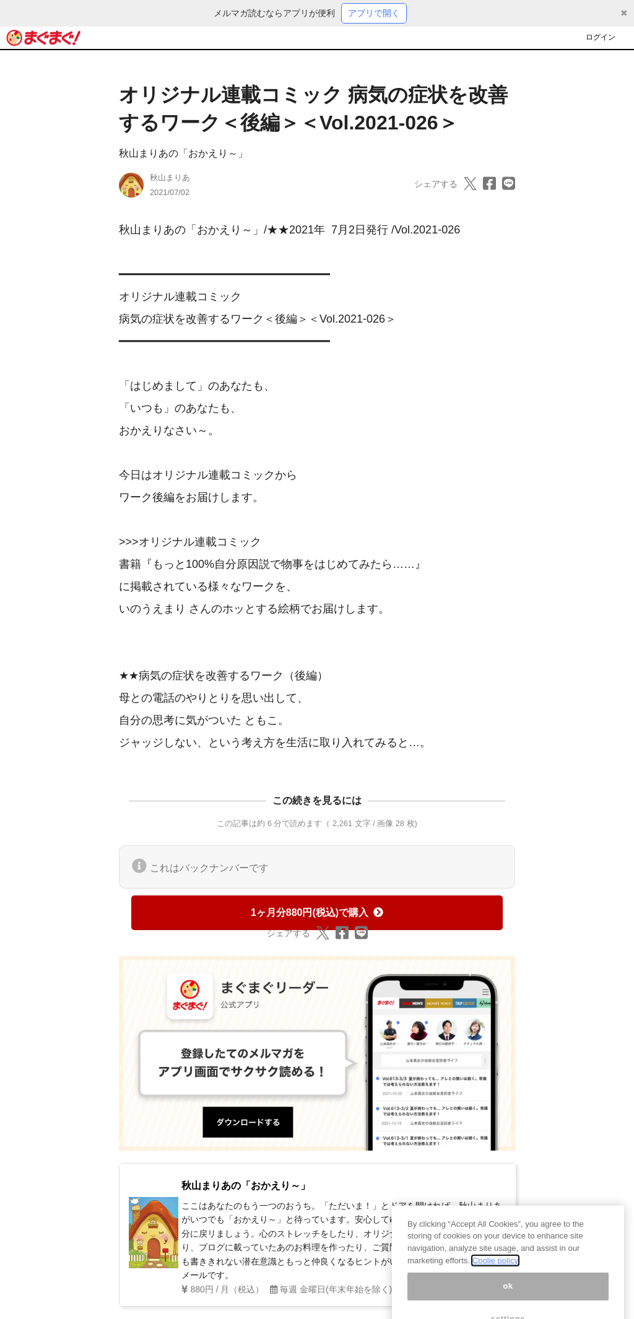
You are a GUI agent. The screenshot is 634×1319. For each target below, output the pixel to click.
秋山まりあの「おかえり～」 (183, 153)
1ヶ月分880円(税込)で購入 (317, 912)
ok (508, 1295)
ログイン (600, 37)
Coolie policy (495, 1269)
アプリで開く (374, 13)
